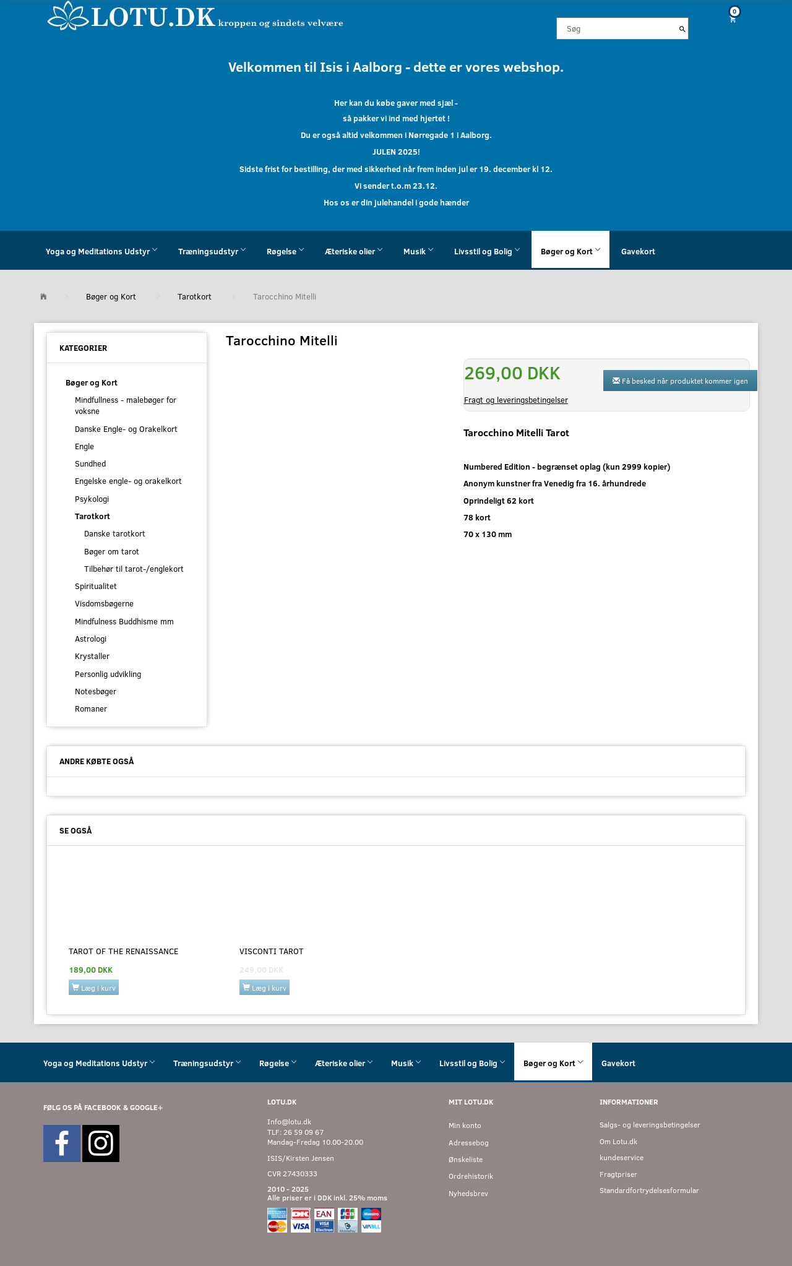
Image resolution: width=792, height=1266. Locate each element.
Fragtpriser (618, 1174)
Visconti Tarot (271, 951)
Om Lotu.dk (618, 1141)
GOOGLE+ (146, 1107)
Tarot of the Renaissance (123, 951)
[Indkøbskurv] (728, 19)
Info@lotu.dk (289, 1121)
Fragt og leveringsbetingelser (516, 399)
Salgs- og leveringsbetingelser (650, 1124)
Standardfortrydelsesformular (649, 1190)
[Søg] (682, 28)
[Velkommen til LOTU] (196, 15)
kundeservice (622, 1157)
